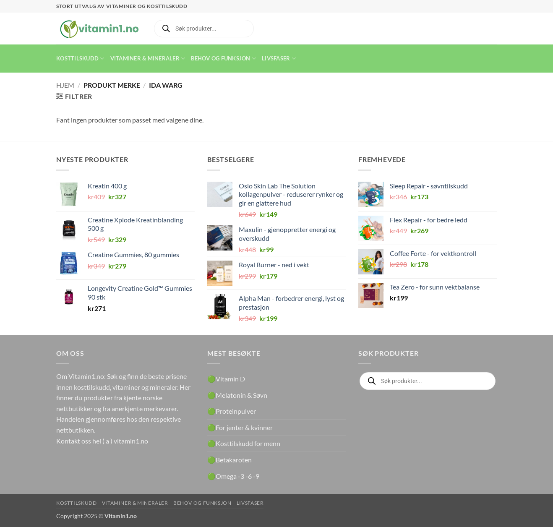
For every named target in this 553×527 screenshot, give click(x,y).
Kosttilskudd (80, 59)
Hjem (65, 85)
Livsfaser (279, 59)
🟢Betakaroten (229, 460)
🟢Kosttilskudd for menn (243, 443)
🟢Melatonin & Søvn (237, 395)
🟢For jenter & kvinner (240, 427)
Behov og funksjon (223, 59)
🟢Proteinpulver (231, 411)
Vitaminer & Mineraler (147, 59)
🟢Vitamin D (226, 379)
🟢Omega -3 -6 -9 (233, 476)
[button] (74, 96)
